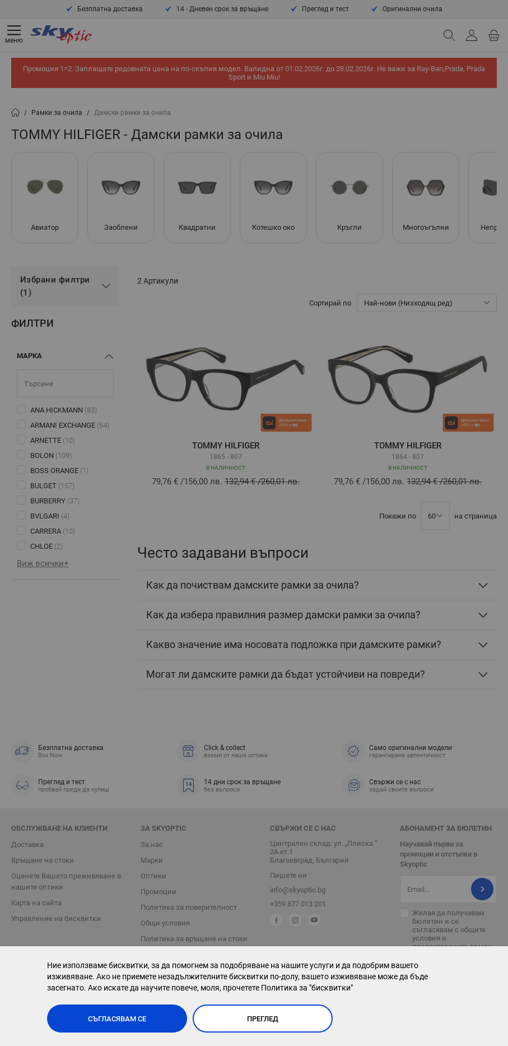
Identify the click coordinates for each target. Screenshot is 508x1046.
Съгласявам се (117, 1019)
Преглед (262, 1019)
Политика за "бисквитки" (307, 987)
